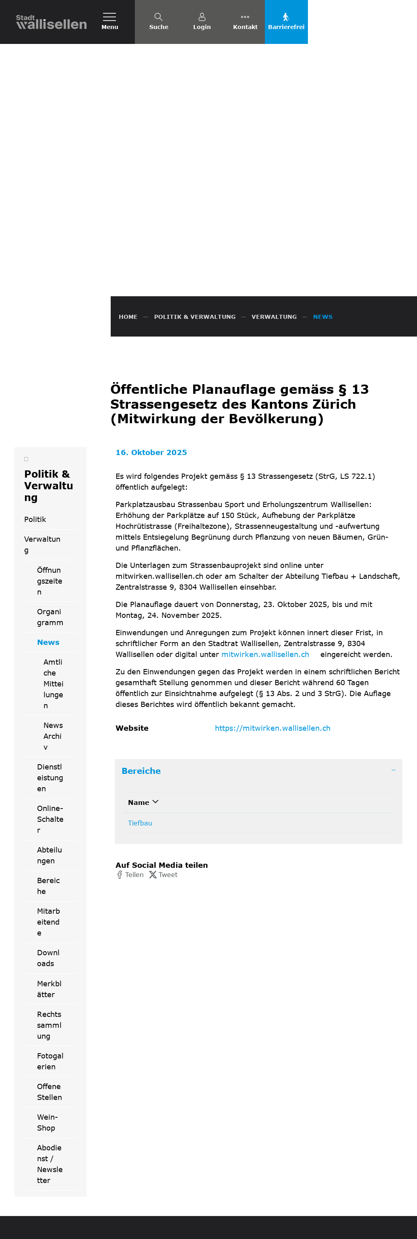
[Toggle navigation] (110, 22)
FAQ (277, 1227)
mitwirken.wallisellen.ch (269, 480)
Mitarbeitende (48, 747)
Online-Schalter (50, 645)
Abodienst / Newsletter (50, 989)
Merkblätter (49, 815)
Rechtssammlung (49, 851)
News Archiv (53, 562)
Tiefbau (140, 649)
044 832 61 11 (238, 1117)
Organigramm (50, 443)
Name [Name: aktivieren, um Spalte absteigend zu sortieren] (138, 628)
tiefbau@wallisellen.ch (310, 649)
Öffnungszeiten (49, 406)
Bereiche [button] (141, 596)
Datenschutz (305, 1227)
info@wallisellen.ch (245, 1127)
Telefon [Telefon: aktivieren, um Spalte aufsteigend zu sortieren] (200, 628)
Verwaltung (42, 370)
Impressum (344, 1227)
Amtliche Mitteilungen (53, 509)
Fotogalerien (50, 887)
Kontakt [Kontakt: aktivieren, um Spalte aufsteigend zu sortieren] (289, 628)
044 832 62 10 (210, 649)
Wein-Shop (47, 948)
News (57, 471)
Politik (35, 345)
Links (394, 1227)
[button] (130, 700)
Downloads (48, 784)
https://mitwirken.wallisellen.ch (277, 553)
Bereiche (48, 711)
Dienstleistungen (50, 603)
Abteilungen (49, 681)
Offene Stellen (49, 917)
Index (373, 1227)
